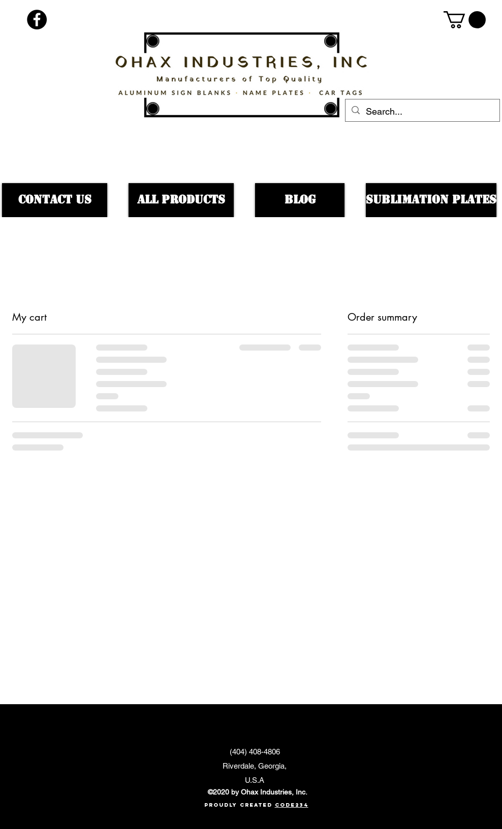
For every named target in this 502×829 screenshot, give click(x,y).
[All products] (181, 200)
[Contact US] (54, 200)
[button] (465, 19)
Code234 (291, 805)
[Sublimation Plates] (431, 200)
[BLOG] (299, 200)
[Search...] (422, 111)
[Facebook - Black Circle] (37, 19)
